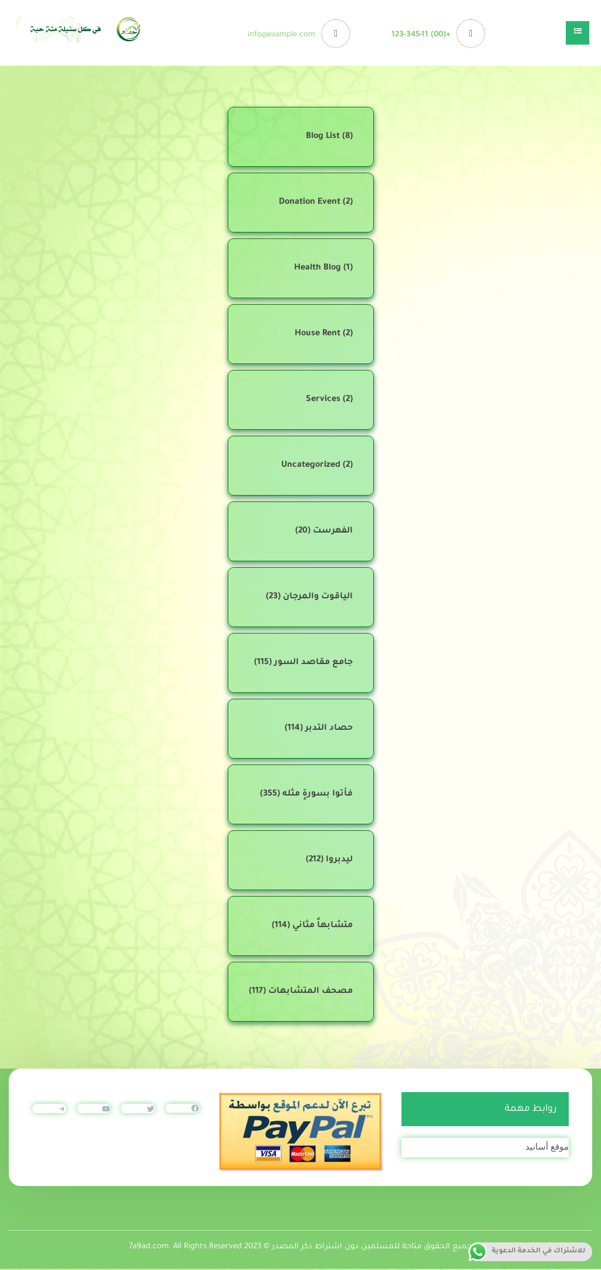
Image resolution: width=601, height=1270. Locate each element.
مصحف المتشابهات (310, 993)
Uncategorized (310, 466)
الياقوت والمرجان (318, 598)
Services (323, 401)
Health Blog (317, 269)
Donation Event (309, 203)
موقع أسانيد (547, 1147)
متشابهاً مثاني (322, 927)
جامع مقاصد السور (313, 664)
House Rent (317, 335)
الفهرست (333, 532)
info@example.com (283, 35)
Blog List (323, 138)
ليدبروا (339, 861)
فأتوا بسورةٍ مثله (317, 795)
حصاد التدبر (329, 730)
